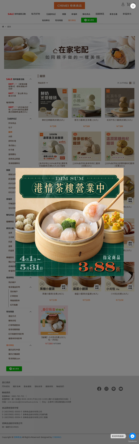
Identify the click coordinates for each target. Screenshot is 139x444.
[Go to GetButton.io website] (132, 441)
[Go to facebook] (132, 436)
